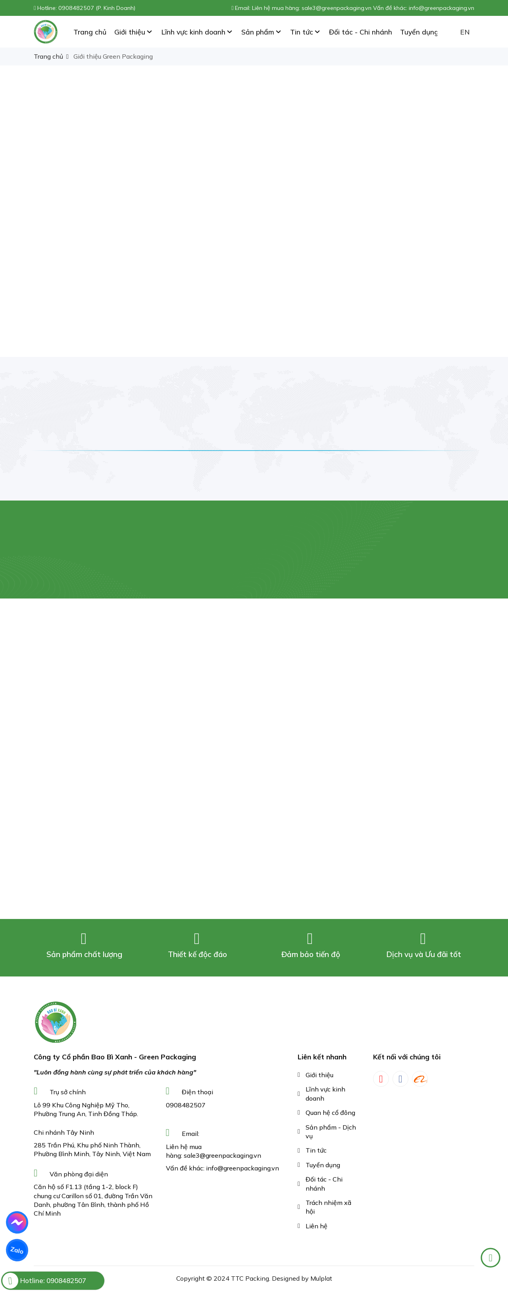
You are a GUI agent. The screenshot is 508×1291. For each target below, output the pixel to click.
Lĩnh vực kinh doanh (325, 1093)
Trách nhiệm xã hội (328, 1207)
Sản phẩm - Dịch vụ (331, 1131)
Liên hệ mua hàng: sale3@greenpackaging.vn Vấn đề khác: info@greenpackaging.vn (363, 8)
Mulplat (321, 1278)
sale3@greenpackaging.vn (222, 1155)
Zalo (17, 1250)
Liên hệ (316, 1226)
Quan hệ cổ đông (330, 1112)
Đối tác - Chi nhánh (324, 1183)
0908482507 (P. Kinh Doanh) (96, 8)
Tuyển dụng (323, 1165)
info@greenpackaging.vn (242, 1168)
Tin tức (316, 1150)
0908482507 (186, 1105)
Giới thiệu (319, 1075)
